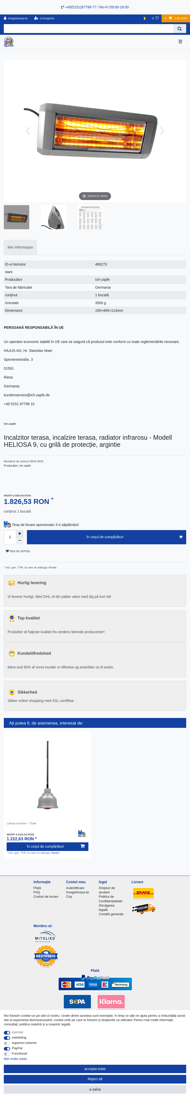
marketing (19, 1037)
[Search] (179, 28)
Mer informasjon (20, 247)
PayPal (17, 1048)
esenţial (17, 1032)
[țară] (144, 18)
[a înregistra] (44, 18)
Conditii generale (111, 914)
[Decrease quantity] (19, 540)
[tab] (20, 247)
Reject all (95, 1079)
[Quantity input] (10, 537)
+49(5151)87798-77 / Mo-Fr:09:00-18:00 (95, 7)
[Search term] (88, 28)
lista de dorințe (18, 551)
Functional (19, 1053)
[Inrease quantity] (19, 533)
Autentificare (75, 888)
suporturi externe (24, 1043)
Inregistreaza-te (77, 892)
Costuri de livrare (46, 896)
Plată (37, 888)
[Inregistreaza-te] (16, 18)
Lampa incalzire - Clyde (21, 823)
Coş (69, 896)
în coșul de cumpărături (134, 537)
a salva (95, 1089)
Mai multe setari (15, 1059)
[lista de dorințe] (155, 18)
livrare (52, 567)
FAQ (37, 892)
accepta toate (95, 1069)
